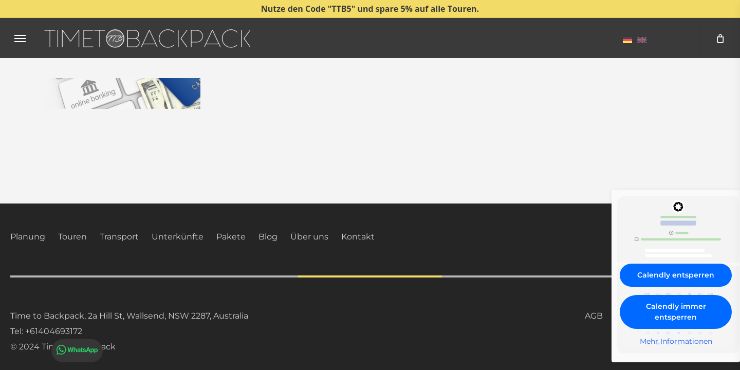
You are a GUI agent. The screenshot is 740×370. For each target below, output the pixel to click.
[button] (20, 38)
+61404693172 (53, 331)
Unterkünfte (177, 237)
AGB (594, 316)
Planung (27, 237)
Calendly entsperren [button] (675, 275)
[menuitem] (627, 39)
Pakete (231, 237)
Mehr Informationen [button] (676, 341)
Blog (268, 237)
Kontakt (358, 237)
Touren (72, 237)
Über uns (309, 237)
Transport (119, 237)
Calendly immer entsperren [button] (676, 312)
